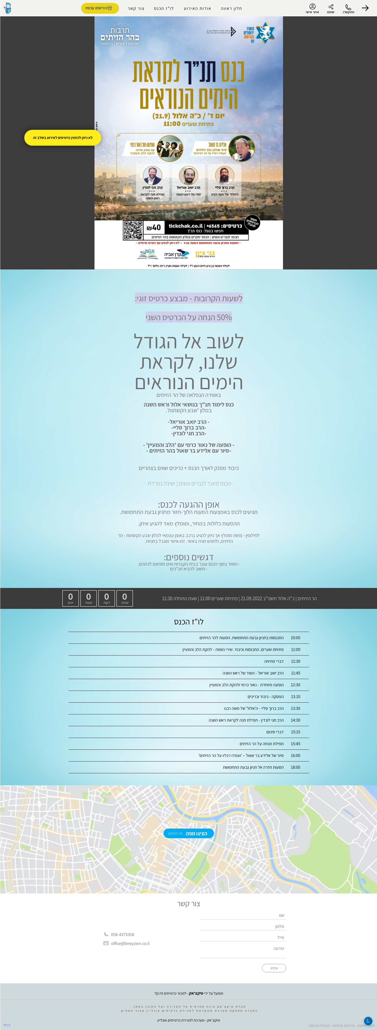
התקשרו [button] (348, 12)
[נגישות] (368, 1021)
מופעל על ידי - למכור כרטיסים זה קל (188, 993)
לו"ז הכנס (164, 8)
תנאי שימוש (366, 1025)
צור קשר (135, 8)
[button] (365, 8)
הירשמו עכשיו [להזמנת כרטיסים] (96, 8)
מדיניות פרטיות (343, 1025)
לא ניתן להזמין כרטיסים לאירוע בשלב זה (62, 137)
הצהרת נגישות (319, 1025)
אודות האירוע (197, 8)
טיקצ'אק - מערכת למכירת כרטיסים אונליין (188, 1020)
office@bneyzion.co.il (130, 943)
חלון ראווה (231, 8)
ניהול (6, 1025)
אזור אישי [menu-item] (312, 8)
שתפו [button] (330, 12)
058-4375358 (122, 934)
